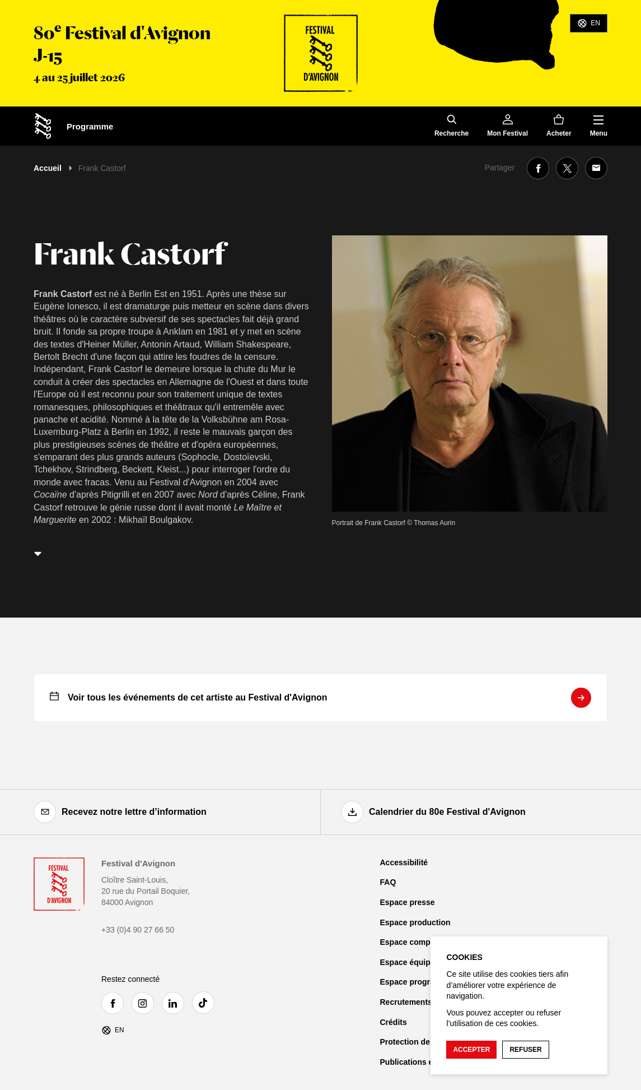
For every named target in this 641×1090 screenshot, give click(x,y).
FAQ (388, 882)
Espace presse (407, 902)
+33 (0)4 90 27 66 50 (137, 929)
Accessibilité (404, 862)
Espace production (415, 922)
